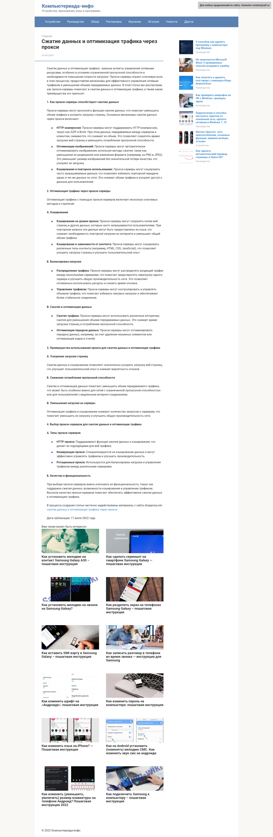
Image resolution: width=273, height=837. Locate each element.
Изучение (134, 21)
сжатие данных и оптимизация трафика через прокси (82, 509)
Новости (171, 21)
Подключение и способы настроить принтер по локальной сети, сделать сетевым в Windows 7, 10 (211, 117)
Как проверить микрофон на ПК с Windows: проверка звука (213, 98)
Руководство (75, 21)
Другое (189, 21)
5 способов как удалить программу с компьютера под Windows (211, 45)
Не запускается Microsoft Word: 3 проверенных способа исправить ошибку (212, 62)
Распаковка (114, 21)
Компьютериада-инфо (68, 6)
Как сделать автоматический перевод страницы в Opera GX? (211, 154)
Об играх (153, 21)
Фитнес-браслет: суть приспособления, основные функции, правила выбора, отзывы (213, 136)
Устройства (52, 21)
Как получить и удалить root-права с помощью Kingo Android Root (213, 80)
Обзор (95, 21)
